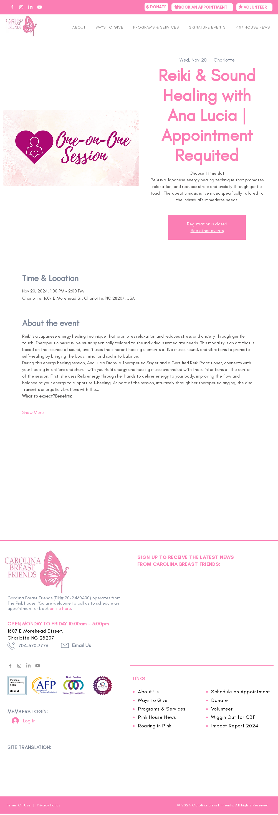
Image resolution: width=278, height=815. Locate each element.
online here (60, 608)
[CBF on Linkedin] (30, 7)
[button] (207, 27)
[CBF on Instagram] (21, 7)
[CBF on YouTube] (39, 7)
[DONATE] (156, 7)
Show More (33, 412)
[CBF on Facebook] (12, 7)
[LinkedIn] (28, 665)
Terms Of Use (19, 805)
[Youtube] (37, 665)
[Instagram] (19, 665)
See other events (207, 230)
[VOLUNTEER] (254, 7)
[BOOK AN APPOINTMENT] (202, 7)
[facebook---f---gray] (10, 665)
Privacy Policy (48, 805)
